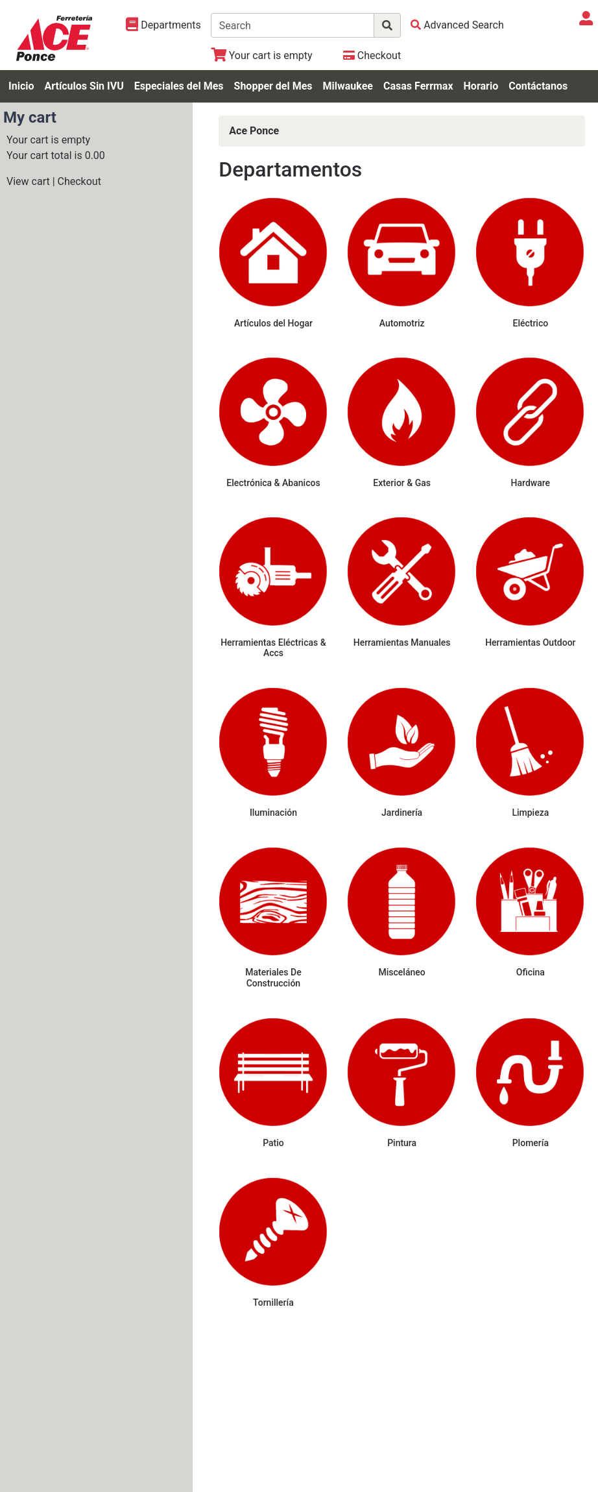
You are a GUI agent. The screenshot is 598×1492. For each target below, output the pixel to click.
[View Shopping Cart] (262, 55)
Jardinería (401, 812)
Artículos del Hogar (273, 323)
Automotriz (402, 323)
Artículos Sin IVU (83, 86)
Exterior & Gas (402, 483)
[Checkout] (372, 55)
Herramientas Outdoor (530, 642)
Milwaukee (348, 86)
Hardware (530, 483)
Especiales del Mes (179, 86)
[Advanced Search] (457, 25)
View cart (28, 181)
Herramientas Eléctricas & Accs (273, 648)
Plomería (530, 1143)
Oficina (530, 972)
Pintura (401, 1143)
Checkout (79, 181)
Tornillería (273, 1302)
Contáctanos (538, 86)
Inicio (21, 86)
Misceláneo (402, 972)
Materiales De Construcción (273, 977)
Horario (481, 86)
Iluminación (273, 812)
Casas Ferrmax (418, 86)
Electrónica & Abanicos (273, 483)
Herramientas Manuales (402, 642)
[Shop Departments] (163, 25)
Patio (273, 1143)
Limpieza (530, 812)
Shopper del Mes (273, 86)
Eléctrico (530, 323)
